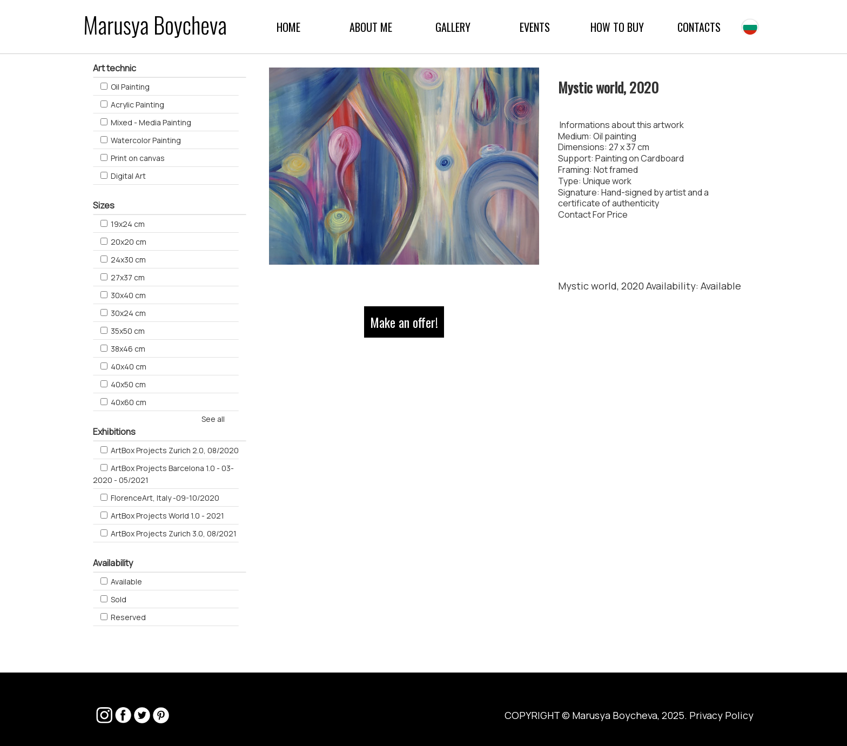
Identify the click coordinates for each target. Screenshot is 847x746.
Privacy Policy (721, 715)
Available (721, 285)
